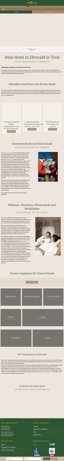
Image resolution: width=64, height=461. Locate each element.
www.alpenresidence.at (7, 435)
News (3, 444)
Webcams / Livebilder (40, 429)
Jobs (34, 432)
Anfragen (16, 12)
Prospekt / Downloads (8, 447)
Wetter (35, 426)
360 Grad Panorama (7, 450)
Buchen (48, 12)
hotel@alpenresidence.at (7, 434)
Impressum (37, 435)
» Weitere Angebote (32, 282)
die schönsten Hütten (45, 371)
